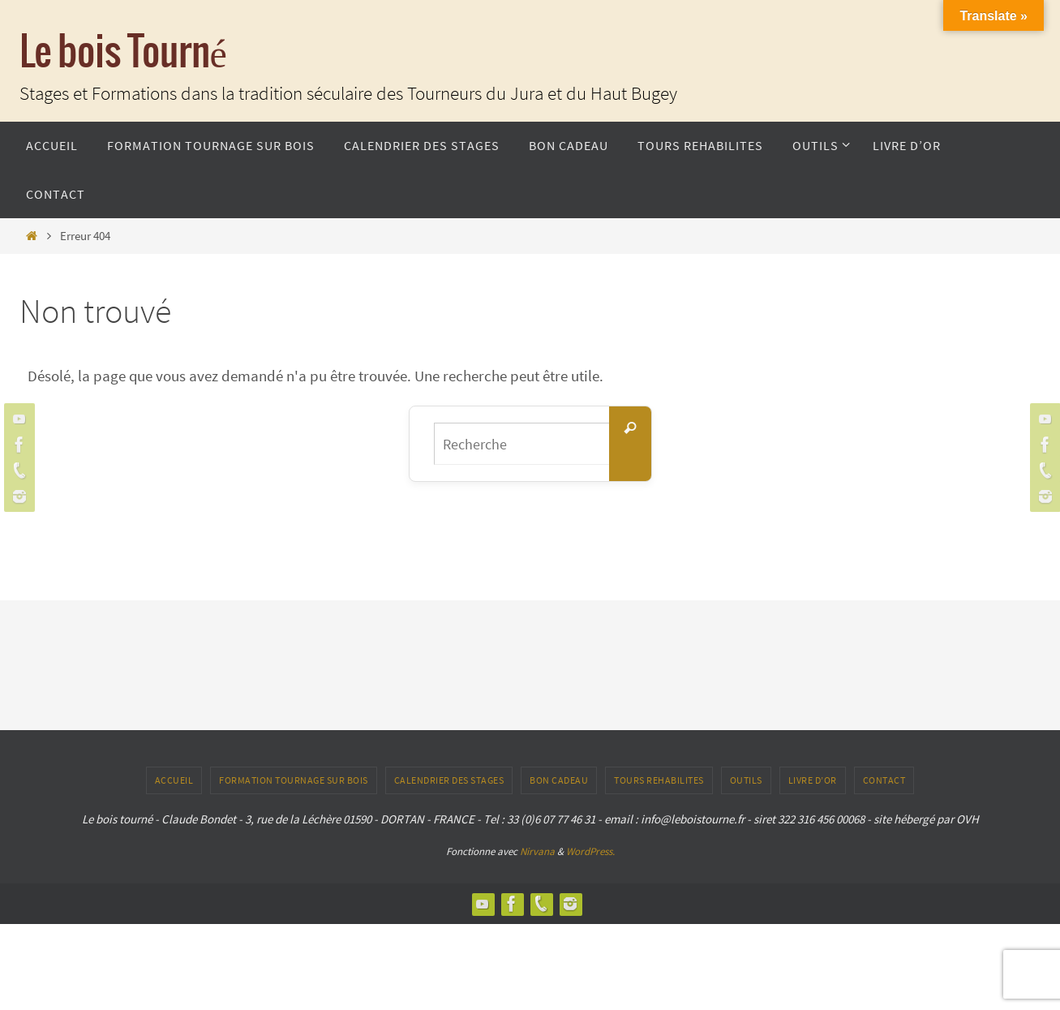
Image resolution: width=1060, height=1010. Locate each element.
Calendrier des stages (449, 780)
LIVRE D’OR (812, 780)
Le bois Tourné (123, 53)
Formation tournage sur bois (293, 780)
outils (746, 780)
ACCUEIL (174, 780)
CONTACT (884, 780)
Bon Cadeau (559, 780)
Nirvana (537, 851)
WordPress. (590, 851)
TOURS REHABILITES (659, 780)
